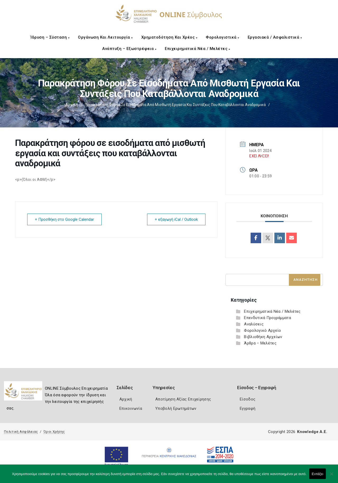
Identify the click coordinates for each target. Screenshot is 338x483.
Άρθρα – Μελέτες (260, 343)
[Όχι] (331, 476)
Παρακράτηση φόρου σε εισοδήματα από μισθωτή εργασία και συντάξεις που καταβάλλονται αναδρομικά (175, 105)
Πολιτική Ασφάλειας (21, 432)
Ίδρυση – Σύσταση (49, 37)
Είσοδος (247, 399)
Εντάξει (317, 474)
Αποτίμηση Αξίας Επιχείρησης (183, 399)
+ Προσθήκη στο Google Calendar (64, 219)
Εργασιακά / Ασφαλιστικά (275, 37)
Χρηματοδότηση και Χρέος (169, 37)
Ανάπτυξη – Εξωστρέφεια (129, 48)
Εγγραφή (247, 408)
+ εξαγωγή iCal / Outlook (176, 219)
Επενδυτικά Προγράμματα (267, 317)
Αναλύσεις (254, 324)
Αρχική (71, 105)
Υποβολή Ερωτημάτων (175, 408)
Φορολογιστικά (222, 37)
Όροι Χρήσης (54, 432)
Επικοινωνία (130, 408)
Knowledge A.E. (312, 431)
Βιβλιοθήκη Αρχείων (263, 336)
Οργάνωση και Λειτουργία (105, 37)
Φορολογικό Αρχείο (262, 330)
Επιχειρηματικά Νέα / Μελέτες (197, 48)
